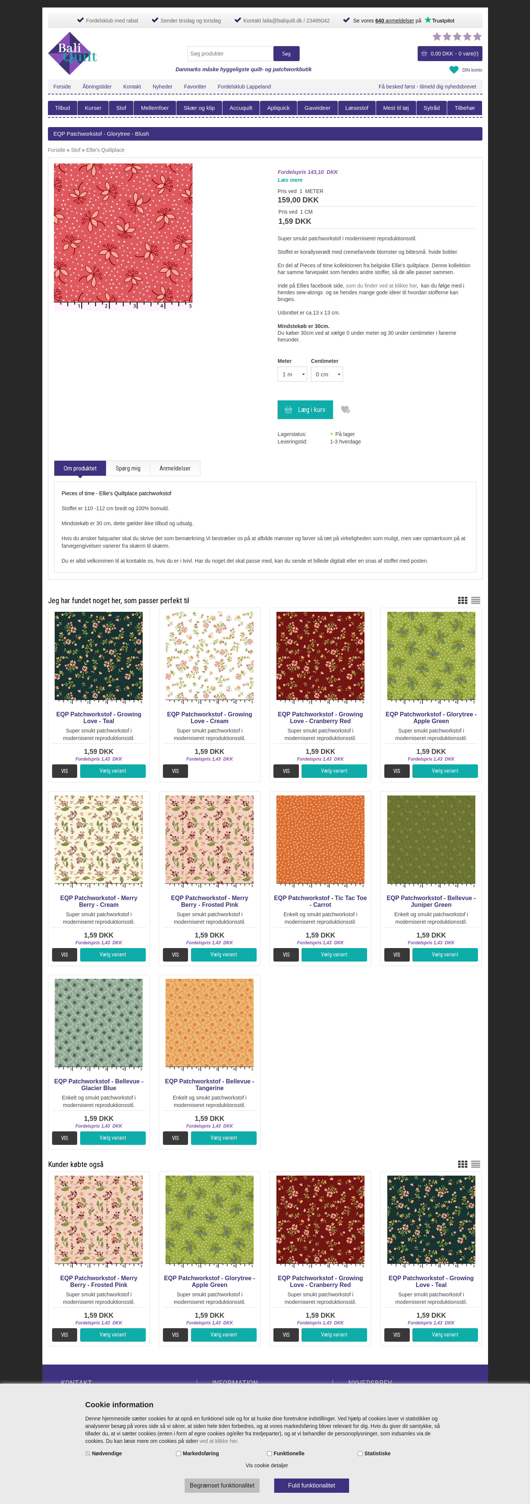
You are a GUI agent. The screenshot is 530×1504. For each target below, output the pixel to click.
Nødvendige (107, 1453)
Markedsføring (201, 1453)
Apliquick (278, 108)
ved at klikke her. (219, 1441)
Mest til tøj (396, 108)
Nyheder (163, 87)
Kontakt (132, 87)
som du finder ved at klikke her (381, 286)
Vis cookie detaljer (267, 1465)
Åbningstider (97, 87)
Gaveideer (317, 108)
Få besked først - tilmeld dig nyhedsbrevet (427, 87)
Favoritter (195, 87)
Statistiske (377, 1453)
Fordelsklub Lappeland (244, 87)
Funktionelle (289, 1453)
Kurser (93, 108)
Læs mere (290, 180)
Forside (62, 87)
